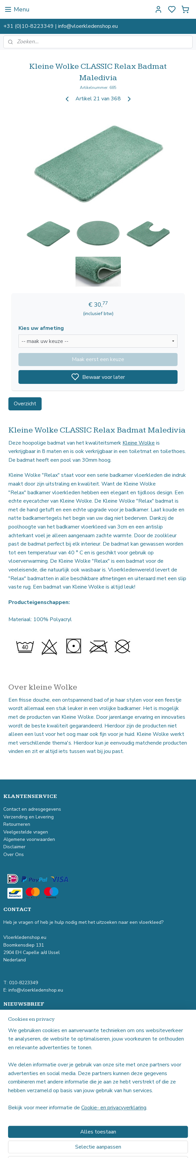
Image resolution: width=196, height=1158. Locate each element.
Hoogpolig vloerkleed (26, 1087)
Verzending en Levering (28, 817)
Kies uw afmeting (41, 328)
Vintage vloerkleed (23, 1064)
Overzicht (25, 403)
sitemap (122, 1145)
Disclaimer (14, 847)
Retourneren (17, 824)
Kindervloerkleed (21, 1101)
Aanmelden (22, 1034)
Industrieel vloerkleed (26, 1071)
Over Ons (13, 854)
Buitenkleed (16, 1094)
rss (134, 1145)
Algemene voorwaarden (29, 839)
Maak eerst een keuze (98, 359)
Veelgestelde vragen (26, 832)
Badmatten (15, 1109)
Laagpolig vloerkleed (25, 1079)
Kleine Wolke (138, 443)
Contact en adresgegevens (32, 809)
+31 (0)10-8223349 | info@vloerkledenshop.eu (60, 26)
